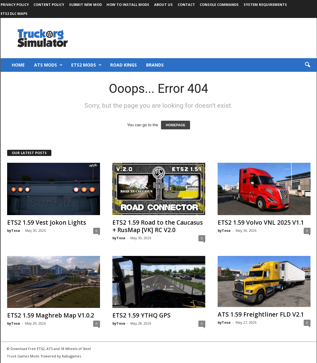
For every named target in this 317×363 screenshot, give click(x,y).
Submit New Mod (85, 4)
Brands (155, 65)
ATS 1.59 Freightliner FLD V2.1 (261, 314)
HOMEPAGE (175, 125)
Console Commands (219, 4)
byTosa (13, 230)
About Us (163, 4)
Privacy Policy (15, 4)
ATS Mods (48, 65)
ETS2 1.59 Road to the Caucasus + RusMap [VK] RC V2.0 (157, 226)
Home (18, 65)
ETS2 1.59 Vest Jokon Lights (46, 222)
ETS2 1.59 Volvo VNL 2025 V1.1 (261, 222)
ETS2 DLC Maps (14, 13)
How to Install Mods (127, 4)
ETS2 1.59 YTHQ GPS (141, 315)
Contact (186, 4)
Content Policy (48, 4)
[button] (307, 65)
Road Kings (123, 65)
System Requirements (265, 4)
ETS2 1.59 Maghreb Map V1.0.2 (50, 315)
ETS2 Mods (86, 65)
